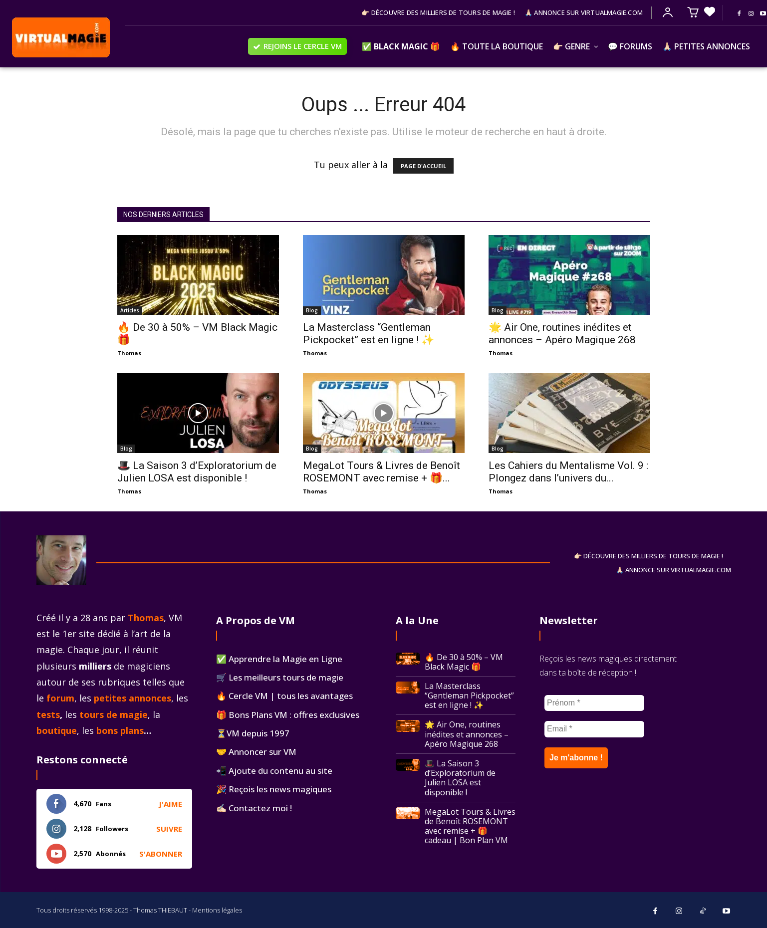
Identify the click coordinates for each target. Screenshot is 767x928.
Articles (129, 310)
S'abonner (160, 854)
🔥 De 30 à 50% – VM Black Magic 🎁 (464, 662)
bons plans (120, 730)
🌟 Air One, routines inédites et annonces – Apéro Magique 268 (562, 333)
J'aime (170, 804)
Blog (312, 310)
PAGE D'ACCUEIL (423, 166)
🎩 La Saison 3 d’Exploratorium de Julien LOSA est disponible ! (196, 472)
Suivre (169, 829)
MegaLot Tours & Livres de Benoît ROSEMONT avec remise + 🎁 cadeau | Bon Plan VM (470, 826)
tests (48, 714)
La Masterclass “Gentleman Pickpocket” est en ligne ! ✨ (368, 333)
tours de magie (113, 714)
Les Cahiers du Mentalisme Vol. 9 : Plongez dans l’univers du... (568, 472)
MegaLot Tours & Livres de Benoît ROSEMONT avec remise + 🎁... (381, 472)
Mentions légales (217, 910)
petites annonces (132, 698)
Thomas (129, 353)
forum (60, 698)
